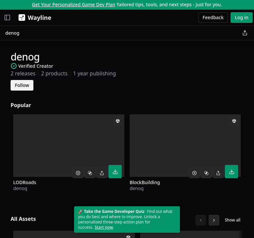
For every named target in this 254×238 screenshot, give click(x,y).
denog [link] (12, 33)
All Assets (23, 218)
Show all (232, 220)
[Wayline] (33, 17)
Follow (22, 85)
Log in (241, 17)
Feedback (213, 17)
